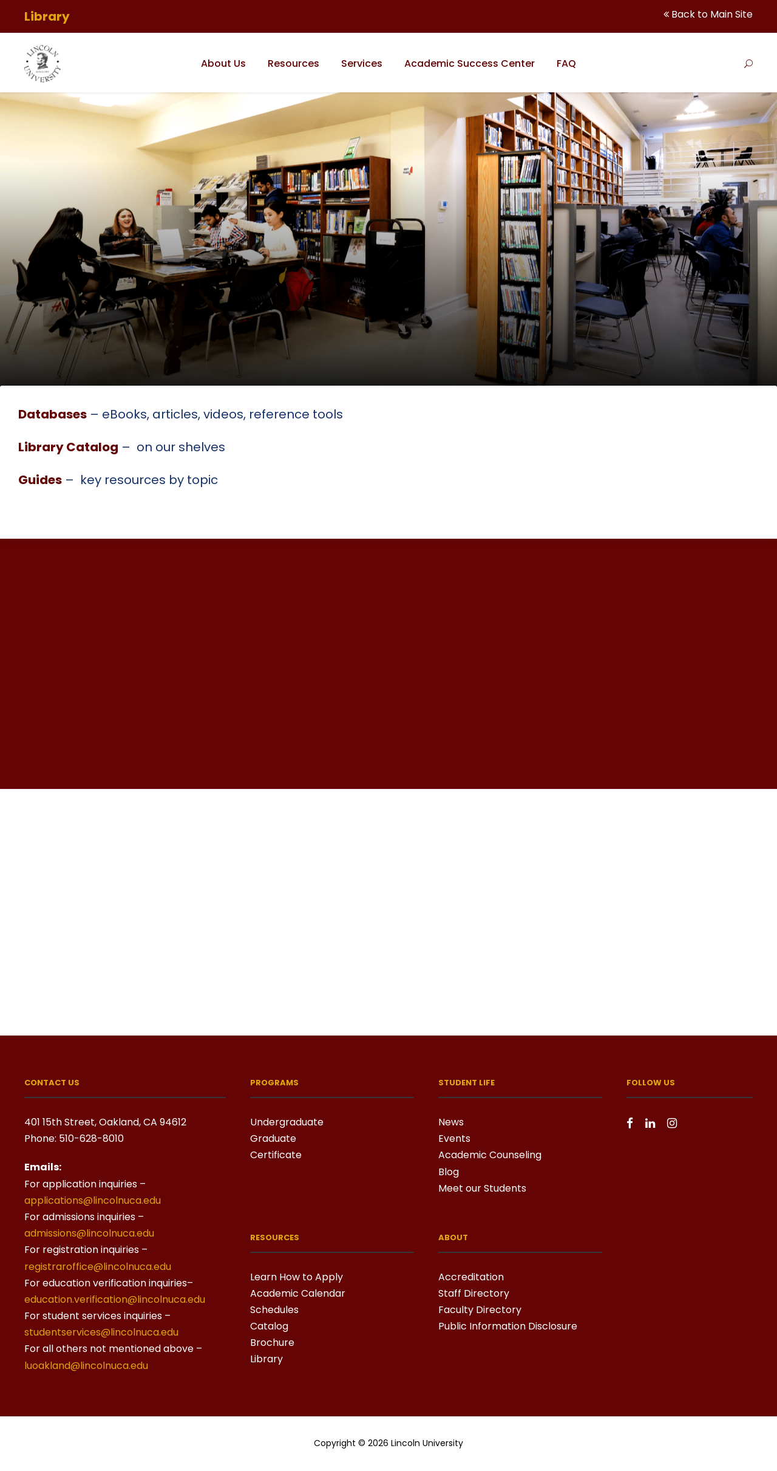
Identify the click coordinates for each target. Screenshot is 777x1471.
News (451, 1122)
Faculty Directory (479, 1310)
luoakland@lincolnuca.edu (86, 1366)
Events (454, 1138)
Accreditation (471, 1277)
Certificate (276, 1155)
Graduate (273, 1138)
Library (266, 1359)
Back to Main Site (712, 14)
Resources (293, 63)
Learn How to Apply (296, 1277)
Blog (448, 1172)
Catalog (269, 1326)
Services (361, 63)
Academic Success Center (469, 63)
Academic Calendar (297, 1293)
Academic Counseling (489, 1155)
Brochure (272, 1343)
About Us (223, 63)
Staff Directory (473, 1293)
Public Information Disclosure (507, 1326)
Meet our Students (482, 1188)
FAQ (566, 63)
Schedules (274, 1310)
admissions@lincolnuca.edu (89, 1233)
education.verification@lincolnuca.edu (114, 1299)
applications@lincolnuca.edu (92, 1200)
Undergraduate (287, 1122)
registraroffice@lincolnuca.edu (97, 1267)
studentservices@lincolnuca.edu (101, 1332)
